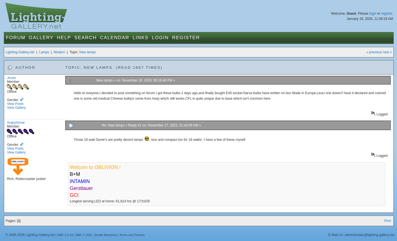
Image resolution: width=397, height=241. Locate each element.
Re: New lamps (113, 125)
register (386, 13)
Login (160, 37)
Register (186, 37)
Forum (15, 37)
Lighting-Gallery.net (20, 52)
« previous (374, 52)
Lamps (44, 52)
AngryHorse (16, 123)
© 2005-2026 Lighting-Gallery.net (29, 235)
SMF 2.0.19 (65, 235)
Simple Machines (105, 235)
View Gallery (16, 108)
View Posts (15, 104)
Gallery (41, 37)
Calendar (114, 37)
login (372, 13)
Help (64, 37)
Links (141, 37)
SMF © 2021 (83, 235)
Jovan (11, 78)
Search (85, 37)
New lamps (87, 52)
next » (387, 52)
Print (387, 221)
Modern (59, 52)
